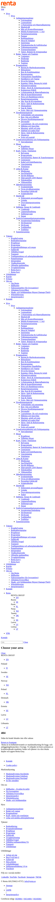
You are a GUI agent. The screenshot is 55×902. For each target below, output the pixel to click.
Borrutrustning (27, 74)
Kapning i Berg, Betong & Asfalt (34, 83)
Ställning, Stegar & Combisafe (28, 207)
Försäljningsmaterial (24, 113)
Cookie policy (11, 765)
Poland (3, 689)
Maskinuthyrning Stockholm (17, 774)
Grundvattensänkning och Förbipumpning (32, 139)
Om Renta (15, 283)
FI (7, 668)
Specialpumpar (27, 142)
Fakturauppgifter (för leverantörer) (24, 288)
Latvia (13, 622)
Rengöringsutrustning (29, 99)
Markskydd (25, 27)
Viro (12, 618)
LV (17, 625)
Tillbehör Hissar (27, 149)
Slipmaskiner (26, 106)
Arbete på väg (11, 855)
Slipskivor (25, 135)
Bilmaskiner (26, 70)
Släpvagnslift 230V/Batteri (31, 178)
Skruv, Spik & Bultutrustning (32, 103)
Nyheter (9, 279)
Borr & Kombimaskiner (30, 72)
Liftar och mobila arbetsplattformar (20, 818)
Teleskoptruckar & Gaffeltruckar (34, 45)
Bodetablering (11, 826)
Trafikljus (25, 229)
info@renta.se (30, 881)
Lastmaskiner (26, 23)
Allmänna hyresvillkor (20, 290)
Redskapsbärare (27, 38)
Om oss (9, 281)
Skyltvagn (25, 225)
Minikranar (25, 171)
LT (17, 629)
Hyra (8, 13)
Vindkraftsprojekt (18, 263)
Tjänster (9, 236)
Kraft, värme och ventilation (17, 815)
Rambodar (25, 61)
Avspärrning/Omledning (30, 221)
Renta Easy (15, 272)
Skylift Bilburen (27, 175)
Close (25, 642)
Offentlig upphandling (20, 265)
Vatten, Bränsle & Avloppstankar (34, 52)
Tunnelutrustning (23, 232)
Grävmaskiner (26, 20)
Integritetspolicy (17, 297)
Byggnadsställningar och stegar (23, 247)
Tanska (14, 613)
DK (17, 615)
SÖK (8, 633)
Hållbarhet (15, 285)
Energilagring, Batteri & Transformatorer (37, 157)
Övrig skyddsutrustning (30, 189)
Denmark (4, 698)
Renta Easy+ (16, 270)
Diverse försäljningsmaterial (32, 119)
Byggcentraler (26, 155)
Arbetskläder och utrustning (32, 115)
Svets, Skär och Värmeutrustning (34, 110)
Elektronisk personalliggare (32, 198)
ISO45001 (37, 899)
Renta (8, 593)
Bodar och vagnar (13, 811)
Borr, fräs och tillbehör (30, 117)
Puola (13, 604)
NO (17, 611)
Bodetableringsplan (18, 241)
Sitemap (9, 885)
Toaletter (24, 63)
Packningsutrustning (29, 34)
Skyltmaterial (26, 223)
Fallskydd (15, 249)
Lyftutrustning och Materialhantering (35, 25)
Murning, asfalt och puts (30, 128)
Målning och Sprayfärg (30, 126)
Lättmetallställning (28, 211)
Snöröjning (25, 43)
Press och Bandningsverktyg (32, 97)
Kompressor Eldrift (28, 90)
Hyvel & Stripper (28, 81)
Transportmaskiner (28, 49)
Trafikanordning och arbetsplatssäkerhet (27, 256)
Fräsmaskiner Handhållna (31, 77)
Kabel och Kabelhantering (31, 162)
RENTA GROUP (17, 595)
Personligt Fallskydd (29, 191)
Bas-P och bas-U (12, 857)
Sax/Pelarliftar (26, 173)
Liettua (14, 627)
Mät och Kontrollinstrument (32, 29)
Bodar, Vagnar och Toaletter (27, 54)
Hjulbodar (25, 59)
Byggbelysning (17, 238)
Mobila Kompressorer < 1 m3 (32, 31)
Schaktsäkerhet (27, 193)
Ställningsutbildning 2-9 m (16, 866)
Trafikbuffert (26, 227)
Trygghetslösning (18, 267)
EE (17, 620)
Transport (15, 254)
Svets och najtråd (28, 137)
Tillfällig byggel (17, 252)
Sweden (4, 672)
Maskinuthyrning (8, 769)
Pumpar (24, 36)
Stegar (23, 216)
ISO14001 (28, 899)
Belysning (25, 153)
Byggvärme (15, 245)
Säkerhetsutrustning (24, 185)
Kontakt (9, 299)
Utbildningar (11, 274)
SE (17, 602)
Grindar (24, 200)
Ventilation (25, 167)
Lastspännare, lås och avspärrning (34, 124)
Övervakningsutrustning (30, 203)
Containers (25, 56)
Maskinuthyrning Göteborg (17, 776)
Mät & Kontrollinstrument (31, 95)
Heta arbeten (11, 862)
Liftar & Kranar (22, 169)
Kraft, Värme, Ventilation (26, 151)
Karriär (9, 277)
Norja (13, 609)
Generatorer (25, 160)
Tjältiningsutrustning (29, 47)
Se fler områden (12, 781)
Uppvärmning (26, 164)
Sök (2, 9)
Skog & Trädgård (28, 41)
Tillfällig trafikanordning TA (17, 842)
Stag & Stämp (26, 108)
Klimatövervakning (28, 85)
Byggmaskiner (21, 65)
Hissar (18, 144)
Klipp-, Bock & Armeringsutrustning (35, 88)
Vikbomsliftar (26, 182)
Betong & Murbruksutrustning (33, 67)
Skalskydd (20, 196)
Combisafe (25, 209)
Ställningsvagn (27, 214)
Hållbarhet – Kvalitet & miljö (17, 789)
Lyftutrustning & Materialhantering (35, 92)
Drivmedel (25, 121)
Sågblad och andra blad (30, 131)
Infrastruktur (16, 261)
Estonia (4, 706)
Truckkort (10, 869)
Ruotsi (13, 600)
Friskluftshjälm (27, 187)
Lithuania (5, 723)
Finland (4, 664)
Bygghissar (25, 146)
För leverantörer (12, 791)
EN (17, 597)
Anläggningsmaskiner (24, 18)
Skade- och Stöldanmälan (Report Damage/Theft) (30, 292)
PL (17, 607)
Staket (23, 205)
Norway (4, 681)
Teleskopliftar (26, 180)
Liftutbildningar (12, 864)
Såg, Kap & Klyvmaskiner (31, 101)
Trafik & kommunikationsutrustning (30, 218)
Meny (3, 7)
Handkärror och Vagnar (30, 79)
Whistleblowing (17, 295)
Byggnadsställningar (14, 829)
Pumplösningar (17, 259)
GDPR (8, 890)
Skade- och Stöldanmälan (16, 800)
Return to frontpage (9, 742)
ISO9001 (18, 899)
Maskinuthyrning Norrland (16, 778)
